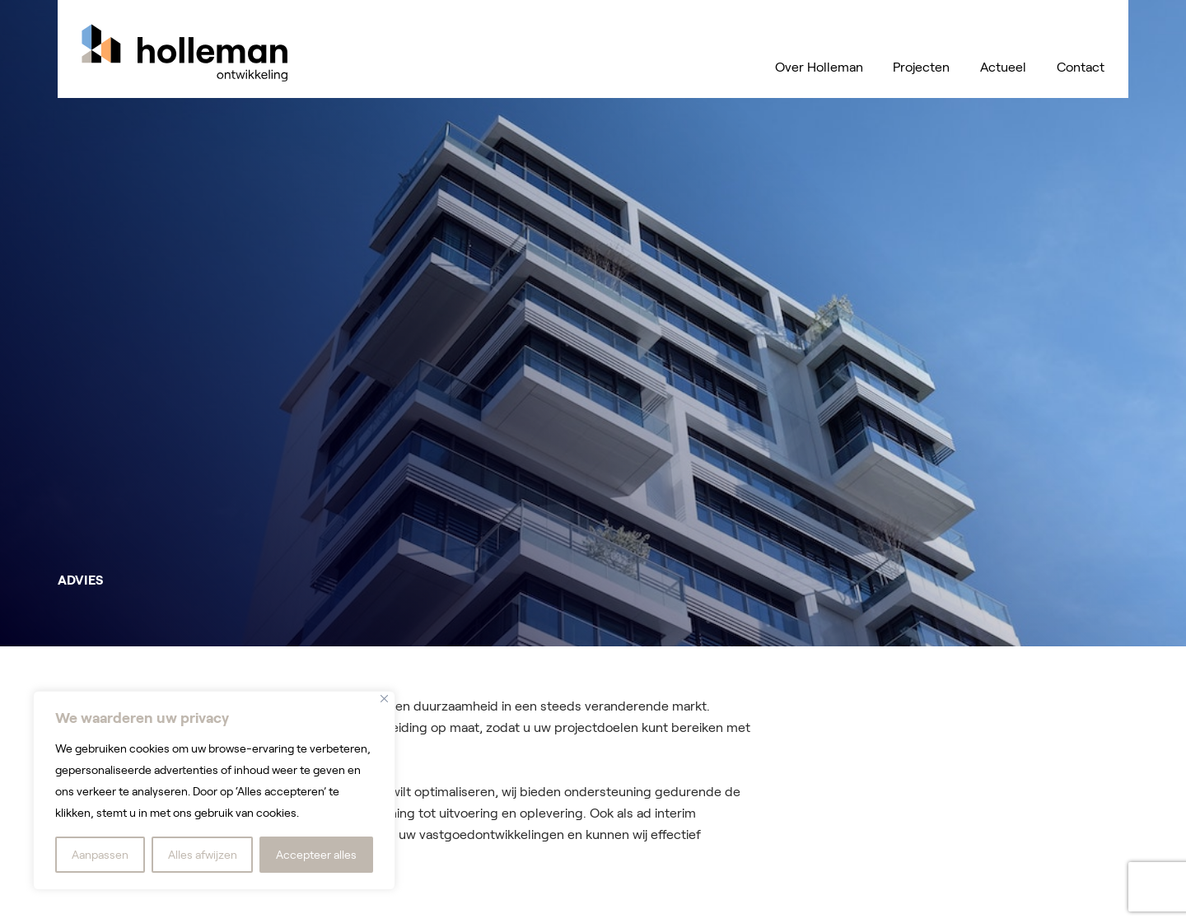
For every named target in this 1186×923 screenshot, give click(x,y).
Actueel (1003, 67)
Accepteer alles (316, 854)
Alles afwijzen (202, 854)
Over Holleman (819, 67)
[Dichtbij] (384, 698)
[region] (214, 790)
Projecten (921, 67)
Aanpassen (100, 854)
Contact (1080, 67)
